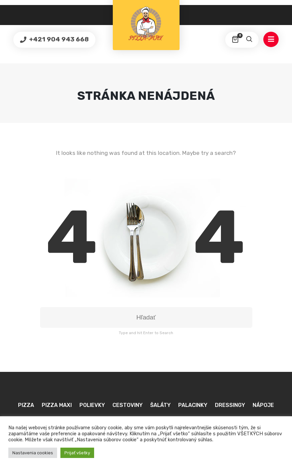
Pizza (26, 405)
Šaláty (160, 405)
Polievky (92, 405)
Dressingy (230, 405)
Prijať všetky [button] (77, 452)
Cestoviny (127, 405)
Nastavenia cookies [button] (32, 452)
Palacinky (192, 405)
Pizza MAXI (57, 405)
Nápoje (263, 405)
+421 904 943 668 (58, 39)
